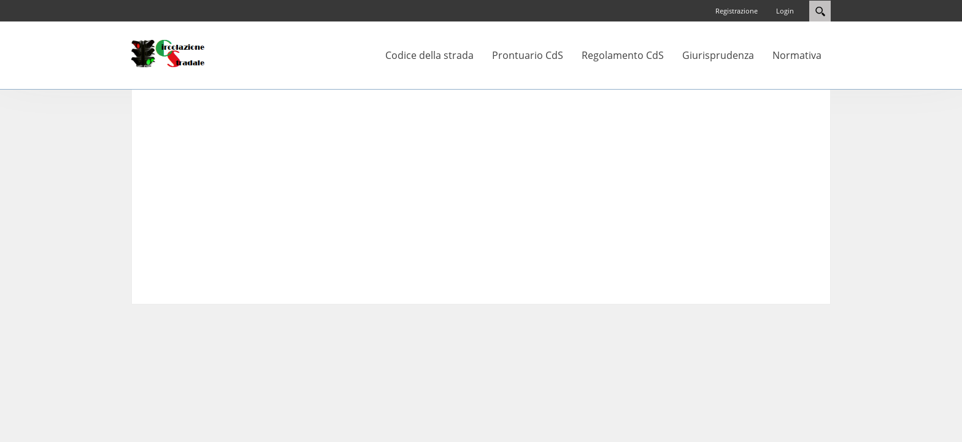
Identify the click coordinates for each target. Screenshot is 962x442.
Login (785, 10)
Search (820, 11)
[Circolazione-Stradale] (168, 52)
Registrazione (736, 10)
